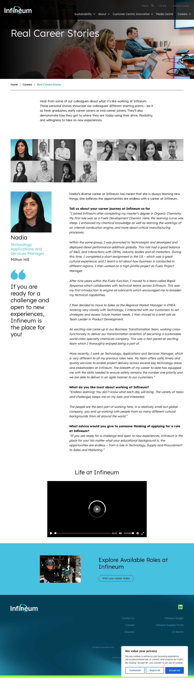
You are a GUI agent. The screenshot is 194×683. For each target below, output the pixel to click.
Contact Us (128, 618)
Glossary (129, 631)
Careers (184, 14)
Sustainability (84, 14)
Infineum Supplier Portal (169, 625)
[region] (154, 661)
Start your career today (116, 578)
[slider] (82, 533)
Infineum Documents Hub (103, 647)
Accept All (174, 670)
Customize (135, 670)
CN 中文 (163, 6)
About (104, 14)
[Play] (51, 533)
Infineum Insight (181, 6)
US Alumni (177, 631)
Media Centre (164, 14)
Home (14, 84)
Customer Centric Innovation (133, 14)
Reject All (155, 670)
